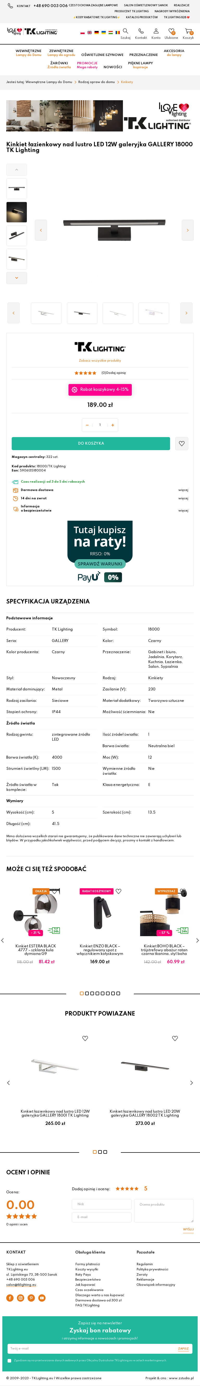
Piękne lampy (140, 65)
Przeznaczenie (143, 55)
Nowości (113, 67)
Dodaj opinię (116, 373)
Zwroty (142, 1274)
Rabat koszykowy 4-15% (104, 390)
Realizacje (182, 5)
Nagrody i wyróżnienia (172, 11)
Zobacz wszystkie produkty (100, 360)
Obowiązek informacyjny (155, 1285)
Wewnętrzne (28, 53)
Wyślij (188, 1229)
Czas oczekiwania (89, 1290)
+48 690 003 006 (51, 6)
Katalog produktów (142, 17)
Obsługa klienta (90, 1252)
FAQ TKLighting (87, 1305)
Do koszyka (91, 443)
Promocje (87, 65)
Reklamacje (145, 1279)
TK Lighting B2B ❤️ (177, 17)
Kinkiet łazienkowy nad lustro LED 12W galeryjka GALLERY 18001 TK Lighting (55, 1113)
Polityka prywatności (152, 1269)
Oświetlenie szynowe (102, 55)
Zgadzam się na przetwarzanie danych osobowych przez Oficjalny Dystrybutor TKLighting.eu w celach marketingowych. (90, 1360)
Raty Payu (83, 1274)
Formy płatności (87, 1264)
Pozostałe (145, 1252)
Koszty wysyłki (86, 1269)
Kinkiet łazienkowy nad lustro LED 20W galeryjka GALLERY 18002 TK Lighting (145, 1113)
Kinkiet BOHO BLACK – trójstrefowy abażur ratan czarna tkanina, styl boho (164, 950)
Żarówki (59, 65)
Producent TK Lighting (132, 11)
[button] (16, 170)
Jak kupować (85, 1285)
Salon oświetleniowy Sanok (146, 5)
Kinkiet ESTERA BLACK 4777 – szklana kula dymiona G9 (35, 950)
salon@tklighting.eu (21, 1285)
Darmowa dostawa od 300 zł (98, 1300)
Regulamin (144, 1264)
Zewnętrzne (61, 53)
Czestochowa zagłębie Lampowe (93, 5)
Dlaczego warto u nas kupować (99, 1295)
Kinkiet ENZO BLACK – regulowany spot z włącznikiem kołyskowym (100, 950)
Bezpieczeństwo (88, 1279)
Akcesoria (174, 53)
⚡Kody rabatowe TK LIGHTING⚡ (96, 17)
